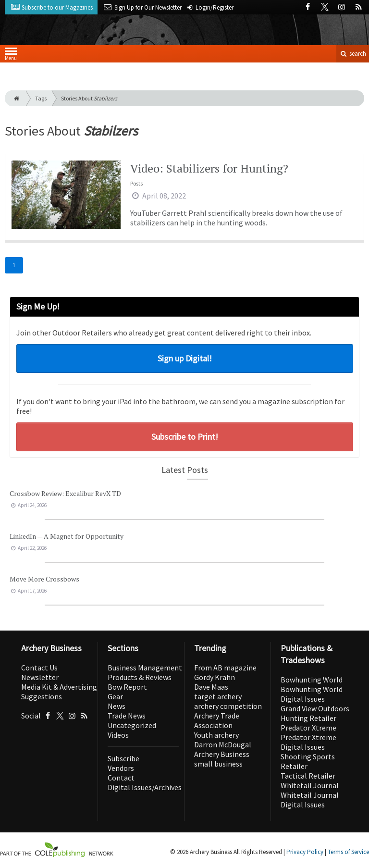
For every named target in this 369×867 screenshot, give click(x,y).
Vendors (121, 768)
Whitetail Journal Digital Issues (310, 799)
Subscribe (123, 758)
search (352, 54)
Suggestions (41, 696)
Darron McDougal (222, 744)
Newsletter (40, 677)
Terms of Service (348, 852)
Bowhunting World (312, 679)
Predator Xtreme (308, 727)
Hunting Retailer (308, 718)
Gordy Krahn (214, 677)
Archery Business (221, 754)
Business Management (145, 667)
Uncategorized (132, 725)
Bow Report (127, 687)
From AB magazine (225, 667)
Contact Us (39, 667)
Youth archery (216, 735)
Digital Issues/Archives (145, 787)
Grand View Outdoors (315, 708)
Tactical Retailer (308, 775)
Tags (41, 98)
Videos (118, 735)
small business (218, 763)
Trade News (127, 715)
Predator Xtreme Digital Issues (308, 742)
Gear (115, 696)
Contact (121, 777)
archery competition (228, 706)
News (116, 706)
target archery (218, 696)
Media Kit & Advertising (59, 687)
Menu (11, 56)
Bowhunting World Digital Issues (312, 694)
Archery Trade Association (216, 720)
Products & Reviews (140, 677)
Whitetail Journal (310, 785)
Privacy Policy (304, 852)
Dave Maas (211, 687)
